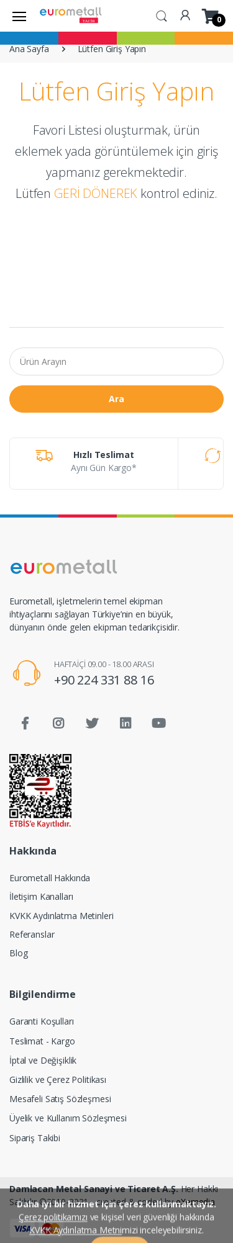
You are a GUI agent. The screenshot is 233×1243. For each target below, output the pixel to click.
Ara (116, 399)
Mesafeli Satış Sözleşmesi (60, 1099)
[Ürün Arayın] (116, 361)
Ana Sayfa (29, 49)
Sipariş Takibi (34, 1138)
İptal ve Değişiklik (42, 1060)
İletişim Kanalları (41, 896)
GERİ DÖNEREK (95, 193)
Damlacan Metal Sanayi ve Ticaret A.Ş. (93, 1189)
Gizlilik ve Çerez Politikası (57, 1079)
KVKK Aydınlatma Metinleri (61, 916)
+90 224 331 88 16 (104, 679)
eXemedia (195, 1202)
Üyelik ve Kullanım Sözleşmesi (68, 1118)
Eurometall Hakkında (49, 878)
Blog (18, 953)
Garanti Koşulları (41, 1021)
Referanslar (31, 934)
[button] (161, 15)
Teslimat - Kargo (42, 1041)
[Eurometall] (71, 15)
